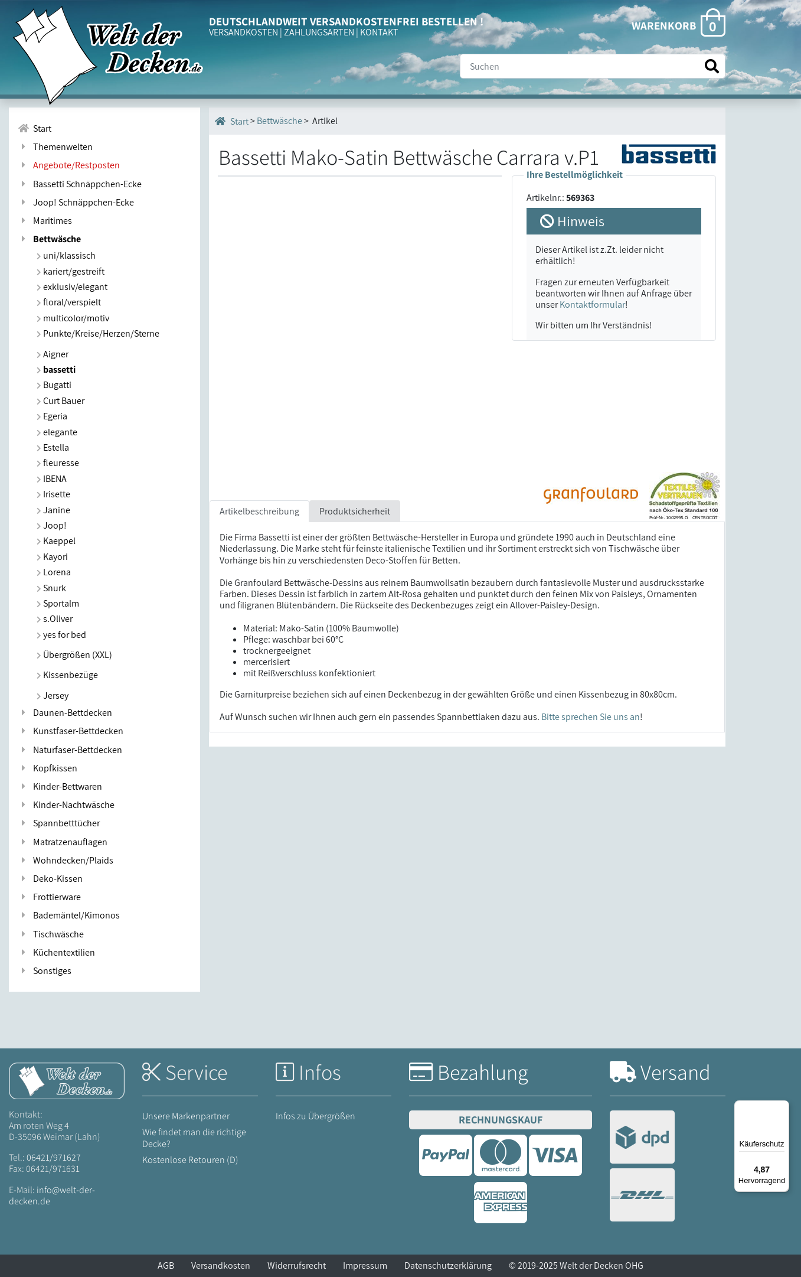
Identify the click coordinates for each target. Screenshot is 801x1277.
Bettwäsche (49, 239)
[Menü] (782, 1107)
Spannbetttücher (59, 823)
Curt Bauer (60, 401)
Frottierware (49, 897)
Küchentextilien (56, 952)
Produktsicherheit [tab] (354, 511)
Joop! (52, 525)
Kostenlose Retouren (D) (190, 1160)
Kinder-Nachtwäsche (66, 805)
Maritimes (45, 220)
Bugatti (54, 385)
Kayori (52, 556)
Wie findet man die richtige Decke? (194, 1137)
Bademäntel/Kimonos (69, 915)
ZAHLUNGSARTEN (319, 32)
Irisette (53, 494)
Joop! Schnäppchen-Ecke (76, 202)
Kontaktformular (592, 304)
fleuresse (58, 463)
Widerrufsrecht (296, 1265)
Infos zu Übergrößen (315, 1116)
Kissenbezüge (67, 675)
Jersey (52, 695)
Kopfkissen (47, 768)
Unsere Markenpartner (186, 1116)
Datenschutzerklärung (448, 1265)
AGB (166, 1265)
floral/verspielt (69, 302)
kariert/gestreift (70, 271)
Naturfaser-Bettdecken (70, 750)
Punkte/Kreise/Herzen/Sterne (98, 333)
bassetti (56, 369)
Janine (53, 510)
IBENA (52, 479)
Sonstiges (44, 971)
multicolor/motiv (73, 318)
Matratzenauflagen (62, 842)
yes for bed (61, 634)
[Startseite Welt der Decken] (67, 1080)
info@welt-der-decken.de (52, 1195)
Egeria (52, 416)
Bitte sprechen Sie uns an (590, 717)
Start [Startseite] (232, 121)
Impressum (365, 1265)
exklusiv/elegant (72, 287)
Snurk (51, 588)
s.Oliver (55, 619)
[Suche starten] (711, 66)
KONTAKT (379, 32)
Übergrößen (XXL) (74, 655)
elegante (57, 432)
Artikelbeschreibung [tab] (259, 511)
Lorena (54, 572)
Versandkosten (220, 1265)
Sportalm (58, 603)
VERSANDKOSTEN (243, 32)
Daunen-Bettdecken (65, 712)
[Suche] (592, 66)
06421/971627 (54, 1157)
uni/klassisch (66, 255)
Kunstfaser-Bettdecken (70, 731)
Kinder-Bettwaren (60, 786)
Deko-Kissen (50, 878)
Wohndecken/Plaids (65, 860)
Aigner (52, 354)
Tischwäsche (51, 934)
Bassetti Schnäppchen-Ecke (80, 184)
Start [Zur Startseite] (34, 128)
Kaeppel (56, 541)
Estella (53, 447)
